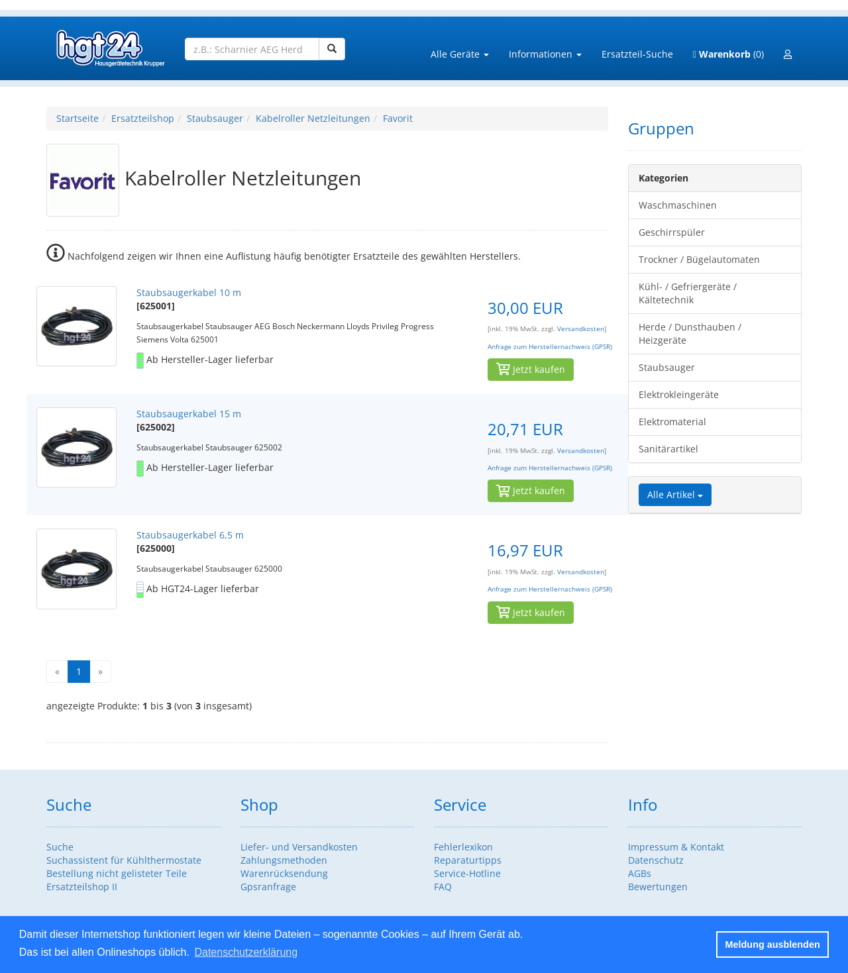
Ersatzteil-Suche (637, 54)
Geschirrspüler (672, 232)
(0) (728, 54)
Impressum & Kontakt (676, 847)
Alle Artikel (675, 494)
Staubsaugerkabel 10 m (188, 292)
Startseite (77, 118)
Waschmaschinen (678, 205)
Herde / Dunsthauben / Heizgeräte (690, 333)
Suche (60, 847)
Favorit (398, 118)
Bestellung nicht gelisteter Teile (116, 873)
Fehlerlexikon (463, 847)
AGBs (639, 873)
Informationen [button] (545, 54)
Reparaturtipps (468, 860)
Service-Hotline (467, 873)
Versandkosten (580, 329)
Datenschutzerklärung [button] (245, 952)
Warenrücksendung (284, 873)
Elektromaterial (672, 421)
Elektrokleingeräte (679, 394)
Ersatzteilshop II (81, 886)
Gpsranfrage (268, 886)
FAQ (443, 886)
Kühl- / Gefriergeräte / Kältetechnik (688, 293)
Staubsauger (215, 118)
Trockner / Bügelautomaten (699, 259)
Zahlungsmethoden (283, 860)
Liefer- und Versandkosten (299, 847)
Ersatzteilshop (142, 118)
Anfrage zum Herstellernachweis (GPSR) (550, 346)
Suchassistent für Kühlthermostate (123, 860)
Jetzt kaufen (530, 369)
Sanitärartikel (668, 448)
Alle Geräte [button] (460, 54)
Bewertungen (658, 886)
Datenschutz (656, 860)
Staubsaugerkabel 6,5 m (190, 535)
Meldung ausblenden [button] (772, 944)
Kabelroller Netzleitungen (313, 118)
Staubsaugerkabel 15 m (188, 413)
